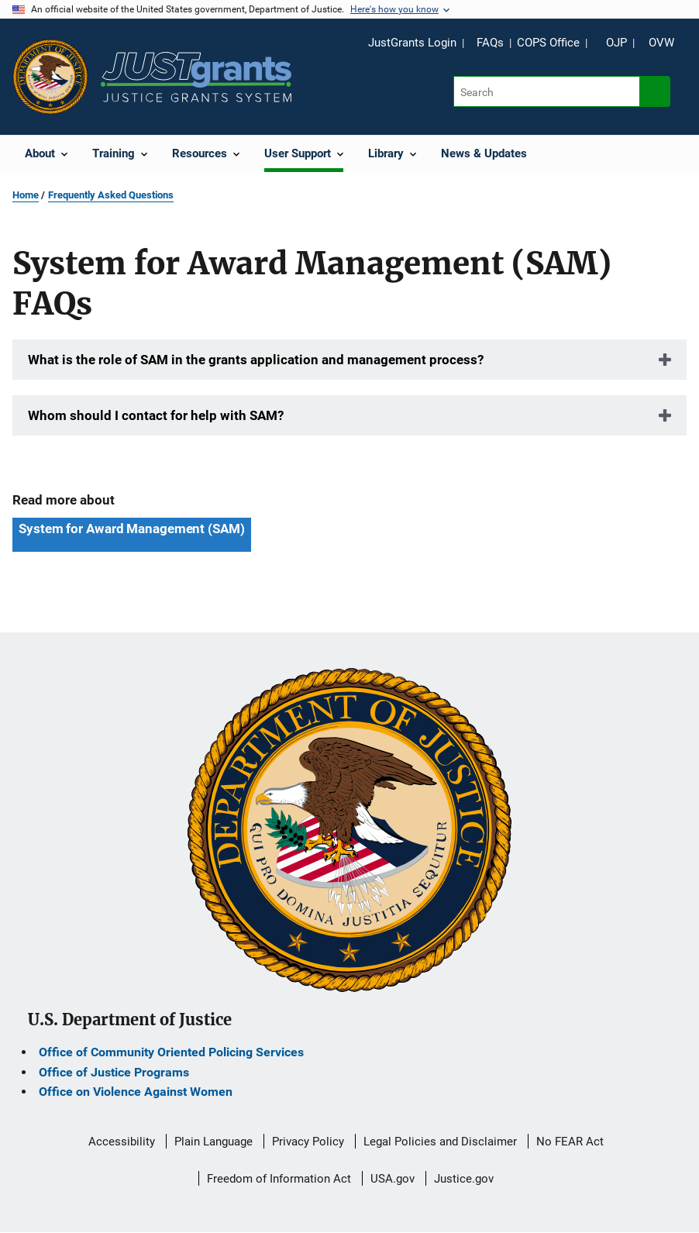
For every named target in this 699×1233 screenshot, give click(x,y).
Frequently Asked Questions (111, 195)
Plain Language (213, 1142)
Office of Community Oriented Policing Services (171, 1052)
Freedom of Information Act (279, 1179)
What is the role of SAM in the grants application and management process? (256, 359)
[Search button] (654, 91)
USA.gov (392, 1179)
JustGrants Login (412, 43)
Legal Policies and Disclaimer (440, 1142)
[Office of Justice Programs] (50, 77)
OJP (616, 43)
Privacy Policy (308, 1142)
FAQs (490, 43)
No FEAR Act (570, 1142)
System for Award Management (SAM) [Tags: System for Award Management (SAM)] (132, 528)
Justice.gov (464, 1179)
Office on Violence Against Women (135, 1091)
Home (25, 195)
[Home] (196, 77)
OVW (661, 43)
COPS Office (548, 43)
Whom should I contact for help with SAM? (156, 415)
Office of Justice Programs (114, 1072)
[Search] (547, 91)
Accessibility (121, 1142)
